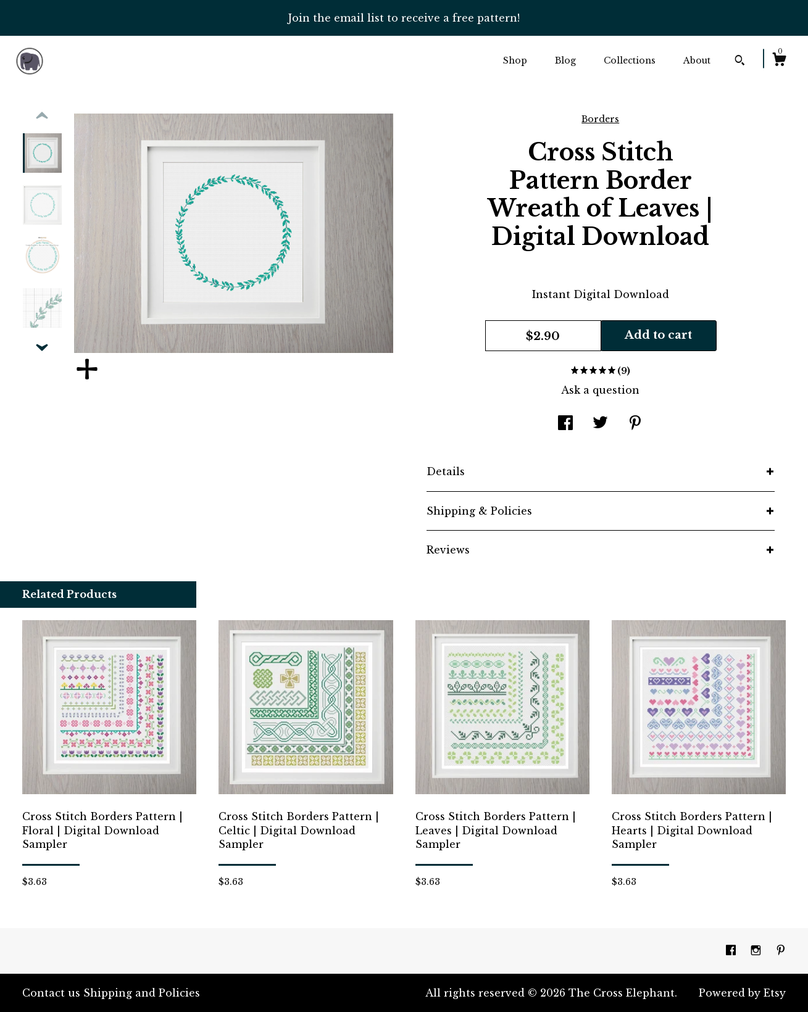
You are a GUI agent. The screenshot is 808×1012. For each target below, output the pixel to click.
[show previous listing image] (42, 116)
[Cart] (779, 61)
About (696, 60)
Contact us (51, 993)
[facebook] (732, 950)
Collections (630, 60)
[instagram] (757, 950)
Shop (515, 60)
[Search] (739, 61)
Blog (565, 60)
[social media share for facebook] (565, 424)
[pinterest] (781, 950)
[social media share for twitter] (600, 424)
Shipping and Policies (141, 993)
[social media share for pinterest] (635, 424)
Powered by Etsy (742, 993)
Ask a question (600, 390)
